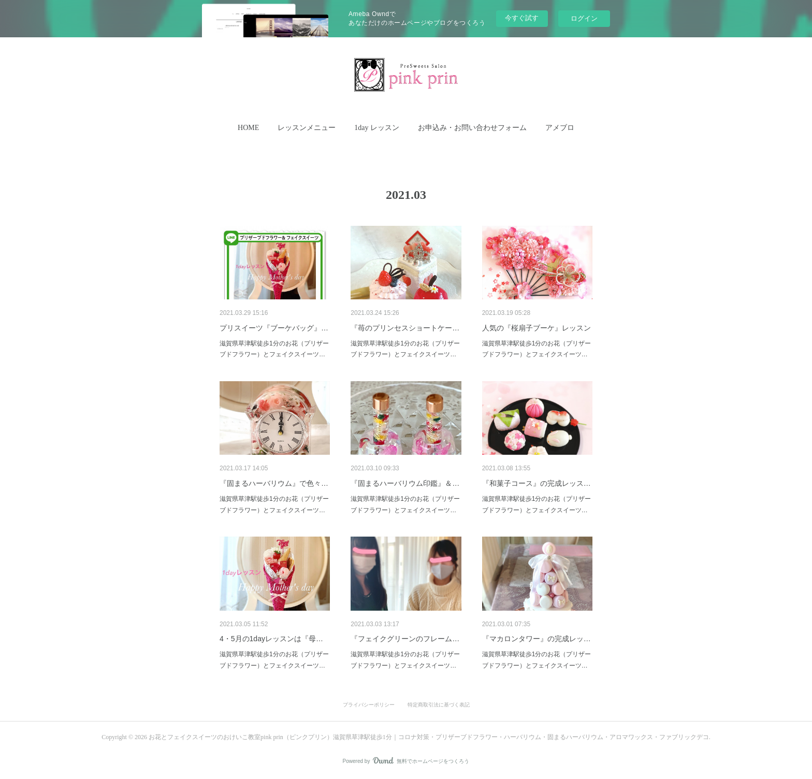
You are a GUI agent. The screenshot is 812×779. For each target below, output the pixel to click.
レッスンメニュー (307, 128)
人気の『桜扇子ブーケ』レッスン (536, 328)
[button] (248, 127)
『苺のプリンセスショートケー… (405, 328)
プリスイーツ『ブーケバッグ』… (274, 328)
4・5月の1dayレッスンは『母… (271, 638)
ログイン (584, 18)
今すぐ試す (522, 18)
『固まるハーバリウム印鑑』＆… (405, 483)
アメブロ (559, 128)
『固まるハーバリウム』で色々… (274, 483)
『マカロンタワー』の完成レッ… (536, 638)
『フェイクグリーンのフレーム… (405, 638)
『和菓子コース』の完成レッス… (536, 483)
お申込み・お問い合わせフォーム (472, 128)
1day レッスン (376, 128)
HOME (248, 128)
